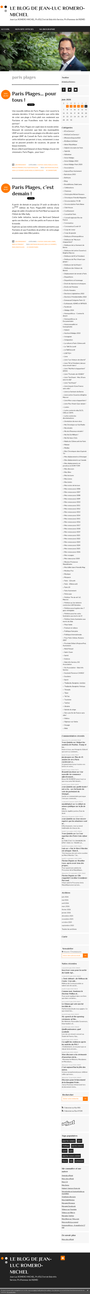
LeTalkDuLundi (69, 350)
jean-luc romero (18, 170)
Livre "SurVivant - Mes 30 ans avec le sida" (74, 378)
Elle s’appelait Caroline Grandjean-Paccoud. (74, 878)
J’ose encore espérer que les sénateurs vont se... (74, 821)
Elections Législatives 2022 (74, 293)
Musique (67, 574)
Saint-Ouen (68, 652)
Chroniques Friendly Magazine (75, 198)
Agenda (67, 151)
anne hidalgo (30, 170)
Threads (67, 690)
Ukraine (67, 706)
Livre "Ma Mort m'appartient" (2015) (74, 370)
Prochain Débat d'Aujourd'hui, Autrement (74, 644)
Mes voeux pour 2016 (72, 522)
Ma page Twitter (68, 1216)
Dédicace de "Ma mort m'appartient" (71, 241)
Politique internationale (73, 635)
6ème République (70, 144)
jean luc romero (77, 1146)
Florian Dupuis (68, 861)
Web (66, 728)
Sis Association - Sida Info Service (73, 669)
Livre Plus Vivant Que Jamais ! (75, 404)
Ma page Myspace (68, 1203)
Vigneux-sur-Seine (71, 722)
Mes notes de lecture (72, 485)
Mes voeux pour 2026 (72, 552)
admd (79, 1141)
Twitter (67, 703)
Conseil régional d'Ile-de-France (73, 219)
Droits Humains (70, 290)
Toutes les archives (69, 929)
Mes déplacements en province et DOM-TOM (71, 464)
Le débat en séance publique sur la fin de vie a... (73, 806)
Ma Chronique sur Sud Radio (74, 425)
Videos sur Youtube (69, 1209)
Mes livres (65, 1185)
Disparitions (68, 277)
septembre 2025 (68, 925)
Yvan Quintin (67, 742)
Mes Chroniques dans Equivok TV (74, 452)
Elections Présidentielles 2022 (75, 297)
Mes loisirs (51, 241)
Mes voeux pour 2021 (72, 535)
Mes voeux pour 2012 (72, 509)
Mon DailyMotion (68, 1200)
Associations (69, 168)
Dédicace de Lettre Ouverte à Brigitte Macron (74, 251)
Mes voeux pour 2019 (72, 532)
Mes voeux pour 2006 (72, 489)
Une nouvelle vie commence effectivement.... (72, 774)
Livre (66, 356)
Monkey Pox (68, 571)
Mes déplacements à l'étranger (75, 457)
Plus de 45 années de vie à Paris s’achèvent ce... (72, 759)
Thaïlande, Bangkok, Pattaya (74, 686)
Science (67, 659)
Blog (66, 181)
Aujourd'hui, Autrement (73, 171)
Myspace (67, 577)
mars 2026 (65, 906)
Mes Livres (68, 479)
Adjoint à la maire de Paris (73, 148)
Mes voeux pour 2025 (72, 548)
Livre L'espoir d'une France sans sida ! (73, 387)
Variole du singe (70, 710)
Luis (63, 848)
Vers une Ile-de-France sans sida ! (74, 714)
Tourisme (67, 700)
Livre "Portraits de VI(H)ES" (74, 374)
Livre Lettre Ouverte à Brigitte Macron (75, 396)
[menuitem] (6, 29)
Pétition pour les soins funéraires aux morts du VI (72, 615)
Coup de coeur (42, 164)
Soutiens (67, 676)
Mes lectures (69, 475)
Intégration (68, 340)
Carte (64, 936)
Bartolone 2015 (70, 174)
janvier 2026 (66, 913)
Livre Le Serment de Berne (74, 392)
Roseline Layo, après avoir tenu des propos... (73, 863)
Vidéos (66, 718)
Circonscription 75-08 (72, 201)
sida (71, 1161)
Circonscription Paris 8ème (74, 204)
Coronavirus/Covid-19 (72, 226)
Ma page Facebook (69, 1206)
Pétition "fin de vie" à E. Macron (72, 598)
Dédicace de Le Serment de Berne (73, 246)
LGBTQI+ (67, 353)
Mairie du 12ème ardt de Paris (75, 441)
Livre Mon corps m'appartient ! (75, 400)
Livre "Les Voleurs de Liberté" (75, 360)
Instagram (68, 337)
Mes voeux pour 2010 (72, 502)
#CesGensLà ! (69, 131)
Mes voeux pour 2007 (72, 492)
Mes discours (69, 469)
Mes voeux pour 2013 (72, 512)
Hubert (66, 330)
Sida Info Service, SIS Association (71, 663)
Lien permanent (19, 164)
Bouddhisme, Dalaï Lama (73, 184)
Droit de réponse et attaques (75, 284)
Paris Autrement (18, 167)
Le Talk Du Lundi (70, 346)
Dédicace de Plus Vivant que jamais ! (74, 260)
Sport (66, 680)
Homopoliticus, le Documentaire (70, 320)
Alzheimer (67, 154)
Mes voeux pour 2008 (72, 495)
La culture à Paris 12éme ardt (74, 343)
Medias (66, 448)
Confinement (69, 211)
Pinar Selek (68, 625)
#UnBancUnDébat (71, 141)
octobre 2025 (67, 922)
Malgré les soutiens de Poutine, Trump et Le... (74, 744)
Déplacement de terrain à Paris (75, 274)
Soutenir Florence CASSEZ (74, 673)
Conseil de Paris (70, 214)
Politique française (31, 167)
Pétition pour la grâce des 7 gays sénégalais (73, 609)
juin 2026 (65, 897)
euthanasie (79, 1161)
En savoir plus (11, 1292)
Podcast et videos (71, 628)
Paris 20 (67, 587)
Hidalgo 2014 (52, 164)
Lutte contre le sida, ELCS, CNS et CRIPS (73, 411)
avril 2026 (65, 903)
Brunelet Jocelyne (69, 772)
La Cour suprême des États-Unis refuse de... (74, 836)
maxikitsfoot (67, 804)
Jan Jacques (66, 757)
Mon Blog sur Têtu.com (70, 1219)
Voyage (67, 725)
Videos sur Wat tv (68, 1212)
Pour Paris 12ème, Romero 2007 (73, 639)
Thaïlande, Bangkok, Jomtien (74, 683)
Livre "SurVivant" (70, 383)
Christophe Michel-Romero (74, 194)
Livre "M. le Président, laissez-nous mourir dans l (74, 364)
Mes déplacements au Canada (75, 460)
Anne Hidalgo (69, 158)
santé (65, 1151)
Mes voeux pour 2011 (72, 505)
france (65, 1161)
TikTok (66, 696)
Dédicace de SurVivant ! (73, 265)
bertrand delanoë (51, 167)
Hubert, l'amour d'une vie (71, 1188)
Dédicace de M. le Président (74, 256)
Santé (66, 655)
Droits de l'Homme (71, 287)
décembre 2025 (67, 916)
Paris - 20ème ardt (71, 584)
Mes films (67, 472)
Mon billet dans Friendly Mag (74, 567)
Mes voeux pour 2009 (72, 499)
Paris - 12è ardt (69, 581)
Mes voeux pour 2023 (72, 542)
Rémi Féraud (68, 649)
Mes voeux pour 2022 (72, 539)
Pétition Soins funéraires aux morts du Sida (74, 620)
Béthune (67, 178)
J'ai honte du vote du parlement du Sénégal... (73, 791)
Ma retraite (68, 428)
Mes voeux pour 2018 (72, 529)
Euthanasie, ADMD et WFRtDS (75, 303)
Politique (66, 1146)
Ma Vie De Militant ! (71, 435)
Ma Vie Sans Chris (70, 438)
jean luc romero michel (71, 1156)
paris (13, 247)
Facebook (67, 307)
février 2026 (66, 909)
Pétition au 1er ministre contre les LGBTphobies (72, 604)
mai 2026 (65, 900)
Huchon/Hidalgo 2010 (72, 333)
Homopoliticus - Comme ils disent (73, 314)
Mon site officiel (24, 29)
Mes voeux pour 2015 (72, 519)
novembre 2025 (67, 919)
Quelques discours (69, 1197)
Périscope (68, 594)
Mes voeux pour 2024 (72, 545)
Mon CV (65, 1182)
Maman (66, 445)
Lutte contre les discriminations (69, 417)
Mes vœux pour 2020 (72, 558)
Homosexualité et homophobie (70, 325)
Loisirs (66, 407)
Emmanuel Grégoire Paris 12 (74, 300)
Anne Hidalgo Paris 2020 (73, 164)
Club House (68, 207)
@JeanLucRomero (68, 82)
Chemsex (67, 191)
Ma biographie (47, 29)
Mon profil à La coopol (70, 1222)
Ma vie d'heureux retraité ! (74, 431)
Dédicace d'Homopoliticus (74, 236)
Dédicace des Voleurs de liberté (72, 269)
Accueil (5, 29)
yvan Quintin (67, 819)
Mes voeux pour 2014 (72, 515)
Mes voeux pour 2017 (72, 525)
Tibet (66, 693)
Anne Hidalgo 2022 (71, 161)
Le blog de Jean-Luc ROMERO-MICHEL (31, 1265)
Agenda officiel (67, 1175)
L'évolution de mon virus (73, 421)
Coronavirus (68, 223)
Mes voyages (69, 555)
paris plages (39, 170)
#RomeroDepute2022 (72, 138)
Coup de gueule (70, 233)
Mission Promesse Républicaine (70, 563)
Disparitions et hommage (73, 280)
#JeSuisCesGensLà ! (71, 134)
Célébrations (69, 188)
